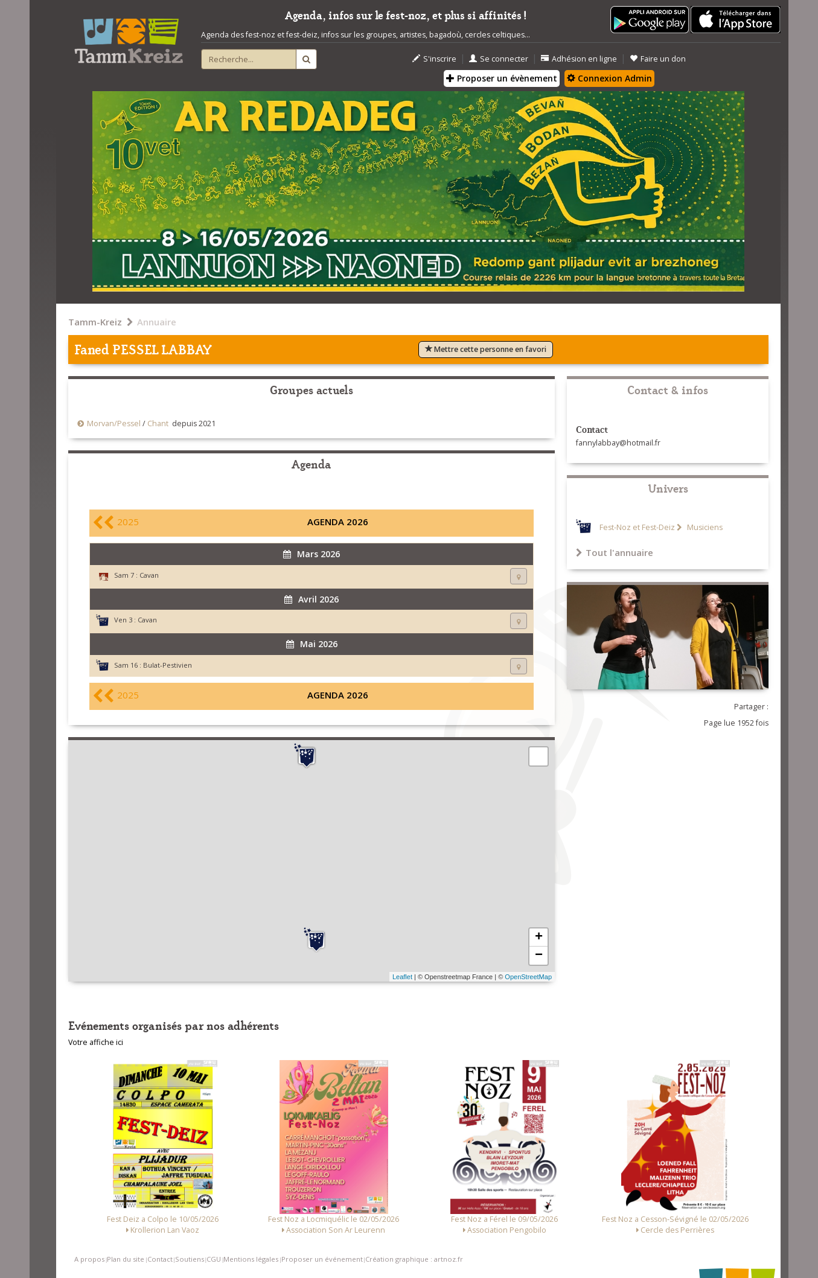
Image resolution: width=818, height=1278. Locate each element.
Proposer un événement (322, 1259)
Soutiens (189, 1259)
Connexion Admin (609, 78)
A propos (89, 1259)
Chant (157, 423)
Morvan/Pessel (114, 423)
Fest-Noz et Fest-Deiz (637, 527)
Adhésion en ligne (579, 59)
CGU (213, 1259)
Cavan (149, 575)
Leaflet (402, 976)
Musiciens (704, 527)
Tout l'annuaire (614, 552)
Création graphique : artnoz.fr (414, 1259)
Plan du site (125, 1259)
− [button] (539, 956)
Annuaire (156, 322)
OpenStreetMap (528, 976)
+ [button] (539, 937)
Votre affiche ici (95, 1042)
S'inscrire (434, 59)
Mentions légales (250, 1259)
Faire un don (658, 59)
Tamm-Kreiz (95, 322)
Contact (160, 1259)
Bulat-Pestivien (167, 664)
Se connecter (498, 59)
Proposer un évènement (501, 78)
